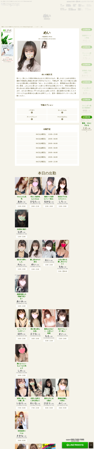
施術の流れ (34, 404)
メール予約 (69, 404)
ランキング (63, 9)
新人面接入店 (72, 9)
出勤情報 (68, 5)
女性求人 (80, 9)
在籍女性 (40, 404)
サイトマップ (77, 404)
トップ (62, 5)
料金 (74, 5)
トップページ (16, 404)
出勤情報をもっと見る (47, 347)
